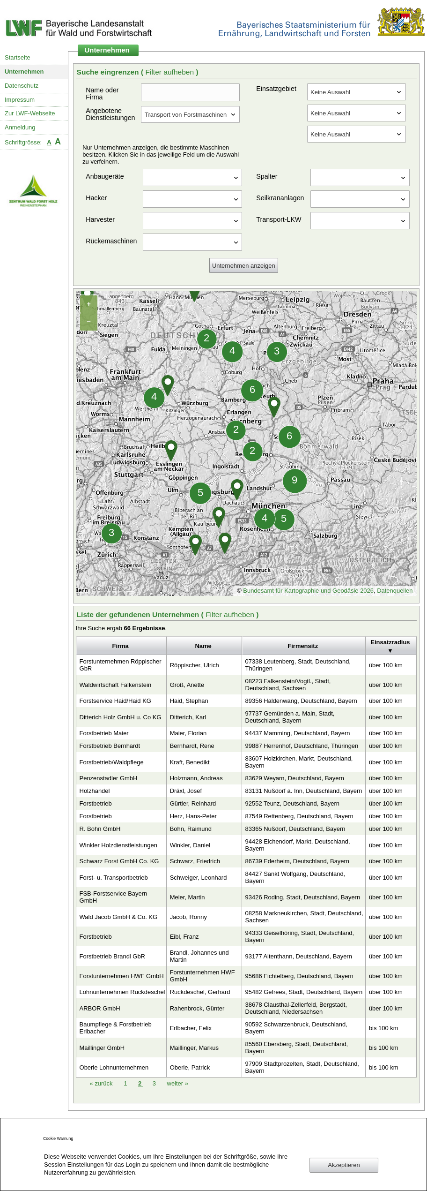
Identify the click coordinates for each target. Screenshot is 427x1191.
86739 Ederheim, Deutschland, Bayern (297, 861)
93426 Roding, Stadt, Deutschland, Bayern (303, 897)
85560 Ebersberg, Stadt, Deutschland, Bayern (296, 1047)
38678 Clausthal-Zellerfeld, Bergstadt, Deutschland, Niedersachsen (296, 1008)
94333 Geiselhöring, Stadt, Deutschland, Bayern (299, 936)
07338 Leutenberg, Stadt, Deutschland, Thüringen (298, 665)
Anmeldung (20, 127)
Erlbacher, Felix (191, 1028)
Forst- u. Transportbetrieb (114, 877)
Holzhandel (95, 790)
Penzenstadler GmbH (109, 778)
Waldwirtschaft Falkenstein (116, 684)
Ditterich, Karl (188, 717)
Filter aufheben (170, 72)
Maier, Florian (188, 733)
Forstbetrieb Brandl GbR (112, 956)
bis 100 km (383, 1028)
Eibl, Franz (184, 936)
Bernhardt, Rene (192, 745)
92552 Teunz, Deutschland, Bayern (292, 803)
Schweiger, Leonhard (198, 877)
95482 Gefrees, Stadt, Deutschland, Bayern (304, 991)
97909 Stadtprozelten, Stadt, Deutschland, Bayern (302, 1067)
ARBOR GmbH (100, 1008)
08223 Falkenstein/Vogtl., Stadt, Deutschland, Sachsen (288, 685)
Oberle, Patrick (190, 1067)
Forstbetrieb (96, 803)
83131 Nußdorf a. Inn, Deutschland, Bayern (303, 790)
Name (203, 645)
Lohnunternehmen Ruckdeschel (122, 991)
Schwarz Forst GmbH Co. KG (119, 861)
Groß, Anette (187, 684)
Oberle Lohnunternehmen (114, 1067)
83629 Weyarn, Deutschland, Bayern (294, 778)
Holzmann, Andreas (196, 778)
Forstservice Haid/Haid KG (115, 700)
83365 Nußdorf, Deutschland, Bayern (295, 828)
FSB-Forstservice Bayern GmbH (113, 897)
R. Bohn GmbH (100, 828)
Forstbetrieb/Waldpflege (112, 762)
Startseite (17, 57)
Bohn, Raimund (191, 828)
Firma (120, 645)
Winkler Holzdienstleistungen (118, 845)
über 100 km (386, 665)
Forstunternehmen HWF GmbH (122, 976)
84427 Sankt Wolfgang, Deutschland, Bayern (295, 877)
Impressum (20, 99)
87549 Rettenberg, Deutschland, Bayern (299, 816)
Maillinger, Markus (194, 1047)
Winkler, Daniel (190, 845)
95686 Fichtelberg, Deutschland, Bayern (299, 976)
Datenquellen (394, 590)
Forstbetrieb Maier (104, 733)
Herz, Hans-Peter (193, 816)
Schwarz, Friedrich (195, 861)
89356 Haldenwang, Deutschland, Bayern (301, 700)
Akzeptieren (344, 1164)
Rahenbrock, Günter (197, 1008)
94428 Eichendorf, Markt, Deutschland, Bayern (297, 845)
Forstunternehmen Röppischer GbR (121, 665)
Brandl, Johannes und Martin (199, 956)
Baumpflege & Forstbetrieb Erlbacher (116, 1028)
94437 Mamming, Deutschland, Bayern (297, 733)
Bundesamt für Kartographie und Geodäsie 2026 (308, 590)
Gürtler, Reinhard (193, 803)
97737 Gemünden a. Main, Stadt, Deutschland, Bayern (290, 717)
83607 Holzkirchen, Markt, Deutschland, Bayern (299, 762)
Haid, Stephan (189, 700)
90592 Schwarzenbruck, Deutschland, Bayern (296, 1028)
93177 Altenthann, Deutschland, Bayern (298, 956)
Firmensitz (302, 645)
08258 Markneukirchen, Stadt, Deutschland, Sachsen (304, 917)
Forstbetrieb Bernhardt (110, 745)
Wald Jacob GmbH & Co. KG (119, 916)
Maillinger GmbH (102, 1047)
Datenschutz (21, 85)
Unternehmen (24, 71)
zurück (102, 1083)
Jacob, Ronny (188, 916)
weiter (177, 1083)
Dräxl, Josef (186, 790)
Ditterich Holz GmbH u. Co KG (121, 717)
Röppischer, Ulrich (194, 665)
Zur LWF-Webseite (30, 113)
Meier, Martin (187, 897)
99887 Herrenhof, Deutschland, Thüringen (302, 745)
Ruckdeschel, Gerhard (200, 991)
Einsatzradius (390, 642)
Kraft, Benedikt (190, 762)
